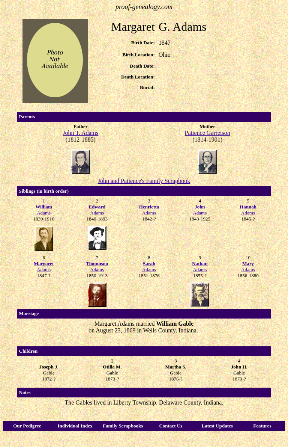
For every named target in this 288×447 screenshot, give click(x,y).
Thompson (97, 263)
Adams (44, 213)
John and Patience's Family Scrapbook (144, 181)
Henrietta (149, 207)
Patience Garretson (207, 133)
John (200, 207)
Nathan (199, 263)
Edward (96, 207)
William (43, 207)
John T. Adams (80, 133)
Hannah (248, 207)
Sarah (149, 263)
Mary (248, 263)
